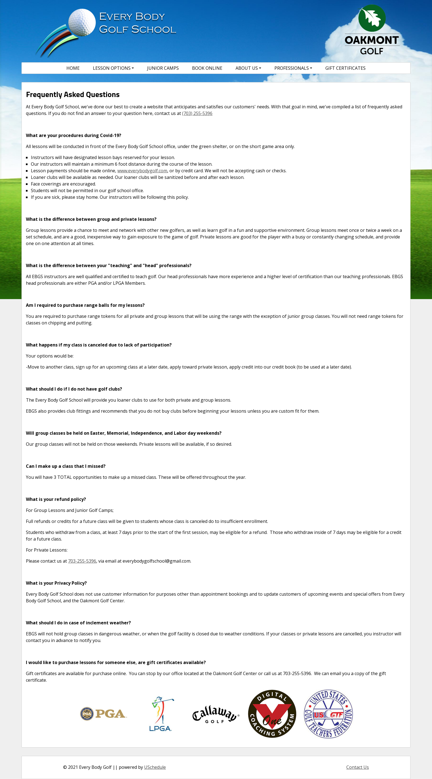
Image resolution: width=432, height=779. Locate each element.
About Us (247, 68)
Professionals (291, 68)
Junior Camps (163, 68)
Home (73, 68)
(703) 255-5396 (197, 113)
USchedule (155, 767)
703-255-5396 (82, 561)
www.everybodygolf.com (142, 171)
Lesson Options (112, 68)
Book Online (207, 68)
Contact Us (357, 767)
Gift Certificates (345, 68)
